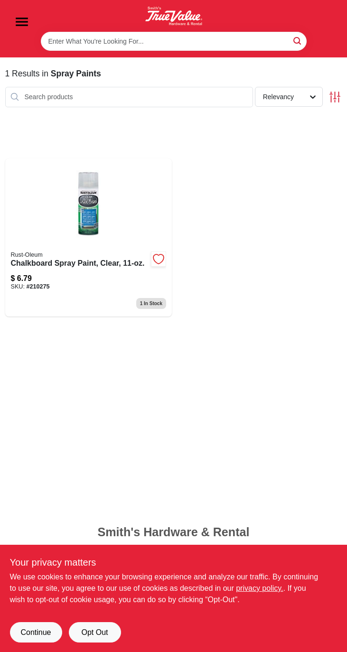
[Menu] (22, 22)
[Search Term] (174, 41)
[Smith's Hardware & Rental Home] (173, 16)
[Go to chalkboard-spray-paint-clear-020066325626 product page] (88, 237)
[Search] (298, 40)
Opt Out (94, 632)
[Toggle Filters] (334, 97)
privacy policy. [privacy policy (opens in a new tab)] (259, 588)
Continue (35, 632)
